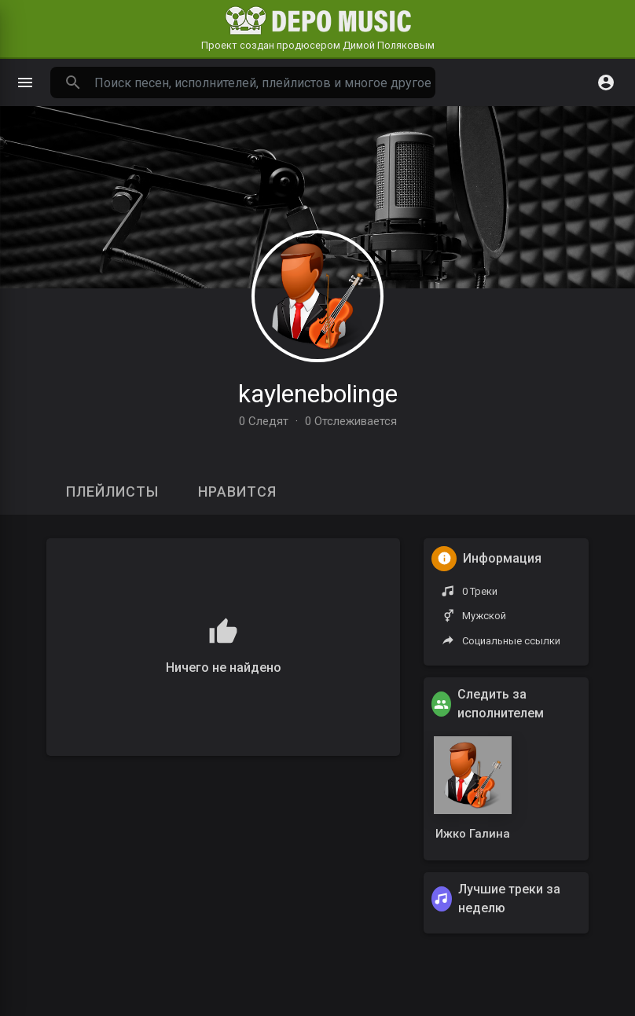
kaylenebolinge (318, 394)
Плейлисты (112, 491)
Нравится (237, 491)
